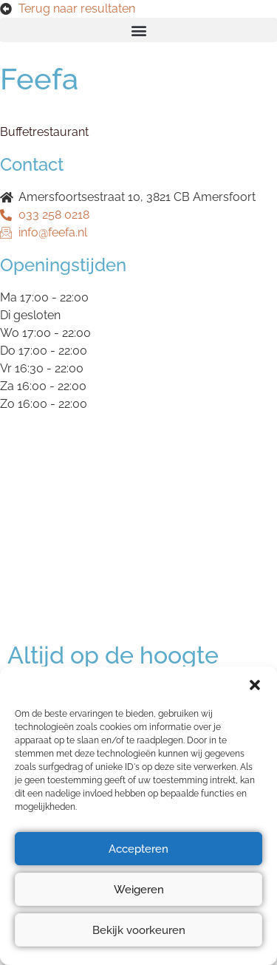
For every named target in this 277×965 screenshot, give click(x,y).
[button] (254, 685)
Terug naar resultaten (76, 8)
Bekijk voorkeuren (138, 930)
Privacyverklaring (54, 499)
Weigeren (139, 889)
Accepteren (138, 849)
